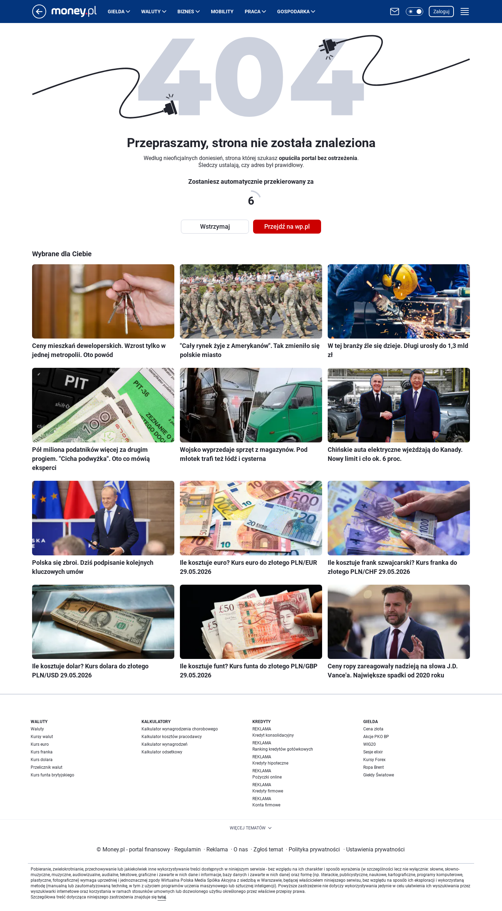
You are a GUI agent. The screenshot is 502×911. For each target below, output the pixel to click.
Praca (252, 11)
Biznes (185, 11)
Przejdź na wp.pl (287, 226)
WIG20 (369, 744)
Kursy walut (42, 736)
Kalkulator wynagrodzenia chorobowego (180, 729)
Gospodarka (293, 11)
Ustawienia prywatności (374, 849)
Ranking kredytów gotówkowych (282, 749)
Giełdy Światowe (378, 775)
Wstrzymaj (215, 226)
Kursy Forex (374, 759)
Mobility (222, 11)
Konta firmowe (266, 805)
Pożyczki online (267, 777)
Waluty (151, 11)
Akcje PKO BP (376, 736)
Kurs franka (42, 752)
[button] (414, 11)
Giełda (116, 11)
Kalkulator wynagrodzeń (165, 744)
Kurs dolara (42, 759)
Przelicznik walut (46, 767)
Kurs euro (40, 744)
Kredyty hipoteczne (270, 763)
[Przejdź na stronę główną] (39, 16)
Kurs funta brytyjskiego (52, 775)
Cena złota (373, 729)
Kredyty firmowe (267, 791)
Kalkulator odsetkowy (162, 752)
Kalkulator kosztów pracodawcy (172, 736)
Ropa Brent (373, 767)
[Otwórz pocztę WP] (394, 11)
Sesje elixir (373, 752)
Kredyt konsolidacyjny (273, 735)
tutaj (162, 897)
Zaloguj (441, 11)
